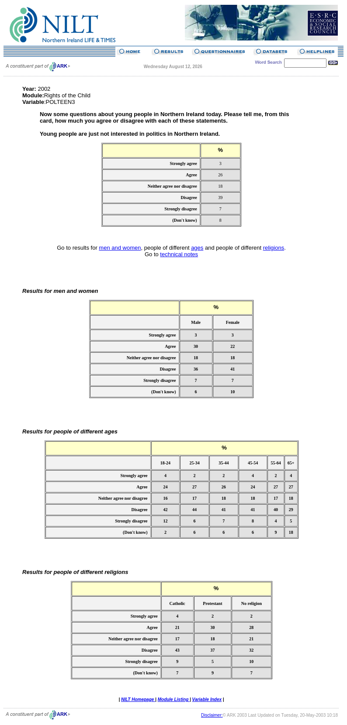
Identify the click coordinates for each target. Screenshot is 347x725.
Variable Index (207, 699)
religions (273, 247)
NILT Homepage (138, 699)
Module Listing (174, 699)
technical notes (179, 254)
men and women (120, 247)
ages (197, 247)
